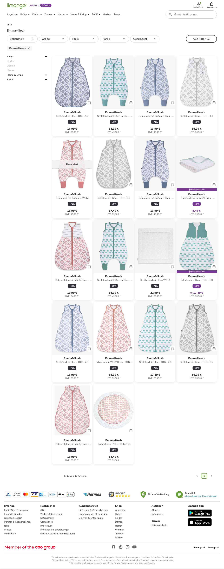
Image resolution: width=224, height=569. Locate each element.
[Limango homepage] (16, 5)
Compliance (46, 522)
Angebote (120, 510)
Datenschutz (47, 518)
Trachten (119, 534)
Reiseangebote (159, 525)
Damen (119, 522)
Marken (119, 538)
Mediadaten (10, 534)
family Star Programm (16, 510)
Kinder (118, 518)
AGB (42, 510)
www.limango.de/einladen (162, 560)
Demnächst (157, 514)
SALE (10, 80)
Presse (7, 530)
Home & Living (15, 75)
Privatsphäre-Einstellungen (54, 530)
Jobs (6, 526)
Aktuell (155, 510)
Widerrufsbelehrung (51, 514)
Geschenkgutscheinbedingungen (57, 534)
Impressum (46, 526)
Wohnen (119, 530)
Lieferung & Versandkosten (93, 510)
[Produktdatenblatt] (72, 96)
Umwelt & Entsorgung (91, 518)
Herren (118, 526)
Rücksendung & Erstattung (93, 514)
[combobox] (191, 15)
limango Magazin (13, 518)
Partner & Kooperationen (17, 522)
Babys (10, 57)
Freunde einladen (13, 514)
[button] (212, 5)
